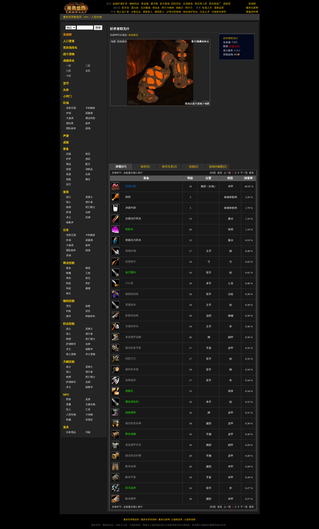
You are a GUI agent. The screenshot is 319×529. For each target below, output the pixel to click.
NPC (86, 17)
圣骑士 (89, 197)
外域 (68, 113)
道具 (66, 427)
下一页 (244, 172)
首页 (219, 172)
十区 (68, 75)
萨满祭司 (71, 344)
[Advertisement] (148, 134)
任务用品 (71, 432)
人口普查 (68, 41)
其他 (68, 255)
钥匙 (68, 179)
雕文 (87, 179)
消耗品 (89, 169)
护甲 (68, 159)
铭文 (68, 293)
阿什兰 (189, 7)
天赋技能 (68, 361)
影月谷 (125, 7)
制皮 (68, 283)
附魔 (68, 273)
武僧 (87, 217)
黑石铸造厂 (215, 3)
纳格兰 (179, 7)
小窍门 (67, 96)
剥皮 (68, 288)
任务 (87, 174)
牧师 (68, 207)
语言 (87, 311)
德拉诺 (69, 123)
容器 (68, 174)
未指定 (89, 419)
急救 (87, 306)
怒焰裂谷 (133, 35)
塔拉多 (156, 7)
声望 (66, 135)
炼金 (68, 268)
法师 (87, 212)
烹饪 (68, 306)
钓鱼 (68, 311)
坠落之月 (207, 7)
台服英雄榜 (190, 519)
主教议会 (136, 11)
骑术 (68, 316)
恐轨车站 (176, 3)
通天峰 (154, 3)
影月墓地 (165, 3)
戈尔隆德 (145, 7)
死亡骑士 (90, 338)
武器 (68, 153)
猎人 (68, 202)
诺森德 (89, 113)
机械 (68, 419)
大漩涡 (69, 118)
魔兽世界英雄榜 (149, 519)
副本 (87, 123)
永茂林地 (188, 3)
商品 (68, 164)
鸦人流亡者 (123, 11)
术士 (68, 217)
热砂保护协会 (190, 11)
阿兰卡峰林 (168, 7)
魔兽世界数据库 (72, 17)
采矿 (87, 283)
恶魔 (68, 404)
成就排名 (68, 60)
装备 (66, 148)
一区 (68, 65)
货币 (66, 83)
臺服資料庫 (252, 11)
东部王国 (71, 108)
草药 (68, 278)
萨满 (68, 212)
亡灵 (87, 409)
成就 (66, 142)
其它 (68, 184)
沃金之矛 (205, 11)
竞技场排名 (70, 47)
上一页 (227, 172)
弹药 (87, 159)
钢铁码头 (134, 3)
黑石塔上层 (201, 3)
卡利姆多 (90, 108)
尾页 (251, 172)
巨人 (68, 409)
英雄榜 (252, 3)
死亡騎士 (90, 207)
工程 (87, 273)
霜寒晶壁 (219, 7)
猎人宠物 (71, 354)
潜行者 (89, 202)
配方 (87, 164)
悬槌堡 (227, 3)
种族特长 (90, 316)
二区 (87, 65)
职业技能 (68, 323)
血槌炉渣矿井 (120, 3)
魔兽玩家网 (252, 7)
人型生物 (96, 17)
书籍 (87, 432)
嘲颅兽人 (159, 11)
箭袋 (68, 169)
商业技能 (68, 262)
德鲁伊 (69, 222)
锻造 (87, 268)
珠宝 (87, 153)
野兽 (68, 399)
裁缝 (87, 288)
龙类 (87, 399)
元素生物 (90, 404)
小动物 (89, 414)
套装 (66, 192)
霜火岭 (135, 7)
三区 (68, 70)
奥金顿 (145, 3)
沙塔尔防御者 (173, 11)
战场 (87, 128)
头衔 (66, 89)
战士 (68, 197)
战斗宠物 (68, 54)
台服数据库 (176, 519)
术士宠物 (90, 354)
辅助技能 (68, 301)
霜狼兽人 (148, 11)
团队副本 (71, 128)
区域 (66, 102)
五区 (87, 70)
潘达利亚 (90, 118)
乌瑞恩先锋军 (219, 11)
